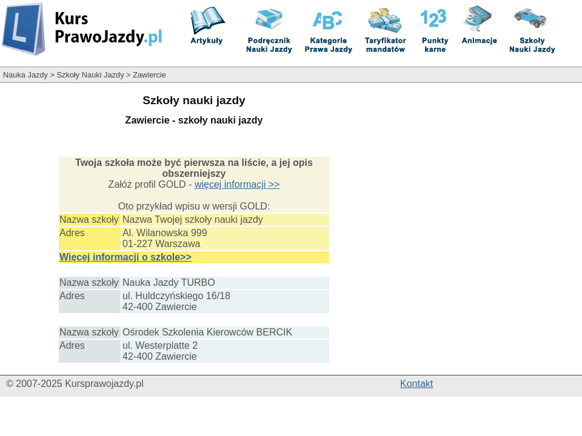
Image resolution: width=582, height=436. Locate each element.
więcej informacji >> (237, 184)
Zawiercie (149, 74)
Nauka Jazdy (25, 74)
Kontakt (416, 383)
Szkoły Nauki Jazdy (90, 74)
